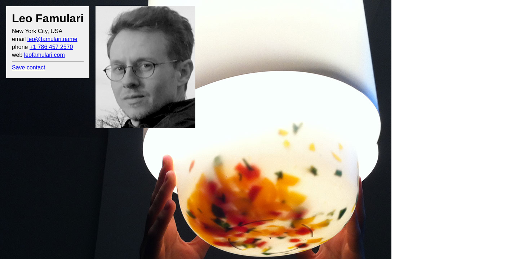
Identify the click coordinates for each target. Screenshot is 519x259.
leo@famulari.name (52, 39)
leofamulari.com (44, 55)
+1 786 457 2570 (51, 47)
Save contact (28, 67)
